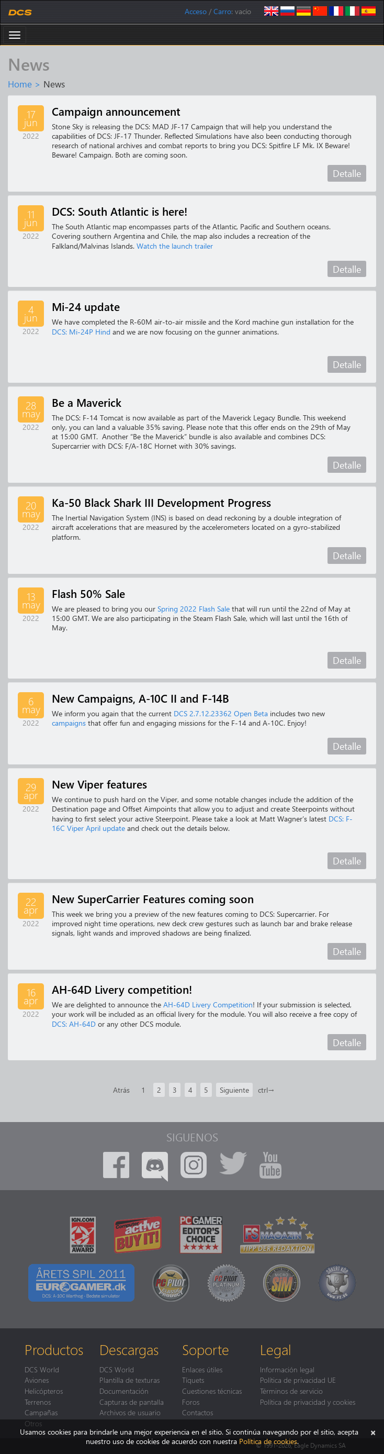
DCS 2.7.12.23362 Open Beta (221, 713)
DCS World (42, 1369)
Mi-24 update (86, 306)
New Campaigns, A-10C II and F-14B (140, 698)
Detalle (347, 173)
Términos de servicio (291, 1390)
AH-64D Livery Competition (208, 1004)
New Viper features (99, 783)
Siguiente (234, 1090)
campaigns (69, 723)
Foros (190, 1401)
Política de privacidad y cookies (307, 1401)
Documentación (124, 1390)
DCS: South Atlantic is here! (119, 211)
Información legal (287, 1369)
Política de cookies (268, 1441)
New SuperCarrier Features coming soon (153, 898)
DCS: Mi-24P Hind (81, 332)
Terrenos (38, 1401)
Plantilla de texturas (129, 1379)
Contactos (197, 1412)
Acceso (196, 11)
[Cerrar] (373, 1431)
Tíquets (193, 1379)
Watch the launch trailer (175, 246)
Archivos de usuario (130, 1412)
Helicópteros (44, 1390)
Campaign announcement (116, 111)
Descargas (129, 1349)
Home (20, 84)
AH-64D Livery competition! (122, 989)
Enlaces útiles (202, 1369)
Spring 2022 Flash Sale (193, 609)
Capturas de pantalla (131, 1401)
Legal (275, 1349)
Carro (222, 11)
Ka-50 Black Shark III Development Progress (161, 502)
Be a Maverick (86, 402)
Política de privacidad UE (298, 1379)
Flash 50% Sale (88, 593)
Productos (54, 1349)
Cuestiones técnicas (212, 1390)
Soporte (205, 1349)
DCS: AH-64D (74, 1024)
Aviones (37, 1379)
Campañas (41, 1412)
